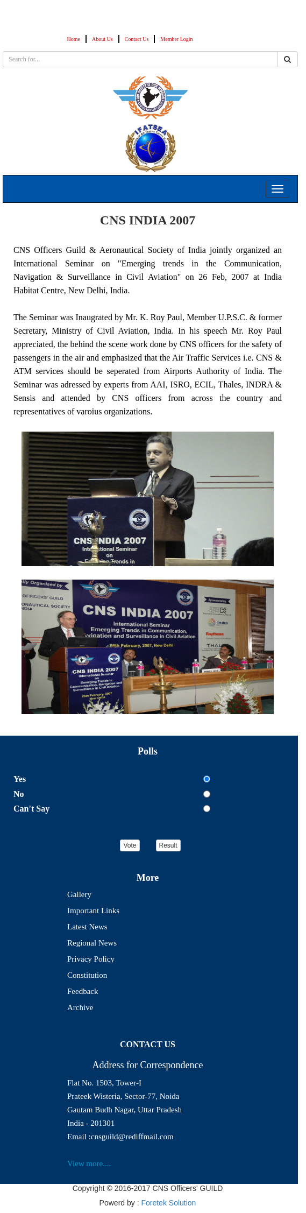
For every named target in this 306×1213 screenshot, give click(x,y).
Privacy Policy (91, 959)
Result (168, 845)
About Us (102, 39)
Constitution (87, 975)
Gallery (79, 894)
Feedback (82, 991)
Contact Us (137, 39)
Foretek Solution (168, 1202)
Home (73, 39)
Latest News (87, 926)
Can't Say (31, 808)
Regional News (92, 943)
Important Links (93, 910)
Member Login (176, 39)
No (18, 794)
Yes (19, 779)
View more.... (89, 1163)
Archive (80, 1007)
